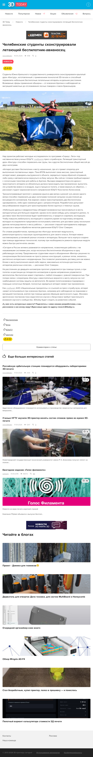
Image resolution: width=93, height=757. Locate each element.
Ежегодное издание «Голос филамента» (24, 470)
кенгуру (9, 335)
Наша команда (9, 740)
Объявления (69, 13)
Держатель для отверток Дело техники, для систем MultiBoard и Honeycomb (44, 596)
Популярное (24, 13)
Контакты (7, 736)
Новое (40, 13)
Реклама (31, 36)
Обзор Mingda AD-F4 (14, 659)
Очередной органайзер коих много (21, 628)
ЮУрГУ (9, 330)
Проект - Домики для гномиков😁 (21, 565)
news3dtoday (7, 56)
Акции (53, 13)
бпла (8, 325)
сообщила (39, 159)
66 (34, 474)
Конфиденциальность (73, 753)
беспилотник (12, 320)
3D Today (6, 22)
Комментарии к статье (47, 347)
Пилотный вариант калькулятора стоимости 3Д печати (32, 721)
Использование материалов (48, 753)
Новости (9, 13)
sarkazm (6, 474)
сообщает (10, 288)
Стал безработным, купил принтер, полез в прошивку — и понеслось (40, 690)
